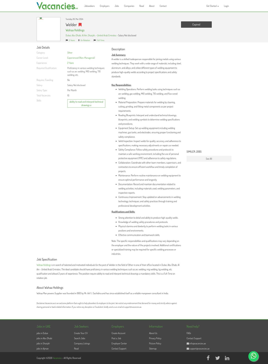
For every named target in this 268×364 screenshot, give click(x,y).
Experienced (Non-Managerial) (81, 57)
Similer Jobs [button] (194, 151)
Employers (105, 5)
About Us (153, 333)
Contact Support (119, 348)
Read (141, 5)
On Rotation (85, 40)
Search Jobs (79, 338)
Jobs (117, 5)
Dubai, (69, 35)
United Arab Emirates (106, 35)
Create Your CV (81, 333)
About (152, 5)
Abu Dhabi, (77, 35)
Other (69, 52)
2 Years (72, 40)
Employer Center (119, 343)
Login (226, 5)
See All (209, 158)
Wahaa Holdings (75, 30)
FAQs (189, 333)
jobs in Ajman (43, 348)
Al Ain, (85, 35)
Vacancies (57, 357)
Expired (196, 24)
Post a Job (116, 338)
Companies (129, 5)
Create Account (118, 333)
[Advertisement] (209, 97)
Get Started (212, 5)
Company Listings (82, 343)
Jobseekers (89, 5)
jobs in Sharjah (43, 343)
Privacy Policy (155, 338)
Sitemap (153, 348)
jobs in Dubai (42, 333)
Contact (163, 5)
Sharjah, (92, 35)
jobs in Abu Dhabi (44, 338)
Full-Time (100, 40)
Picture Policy (155, 343)
